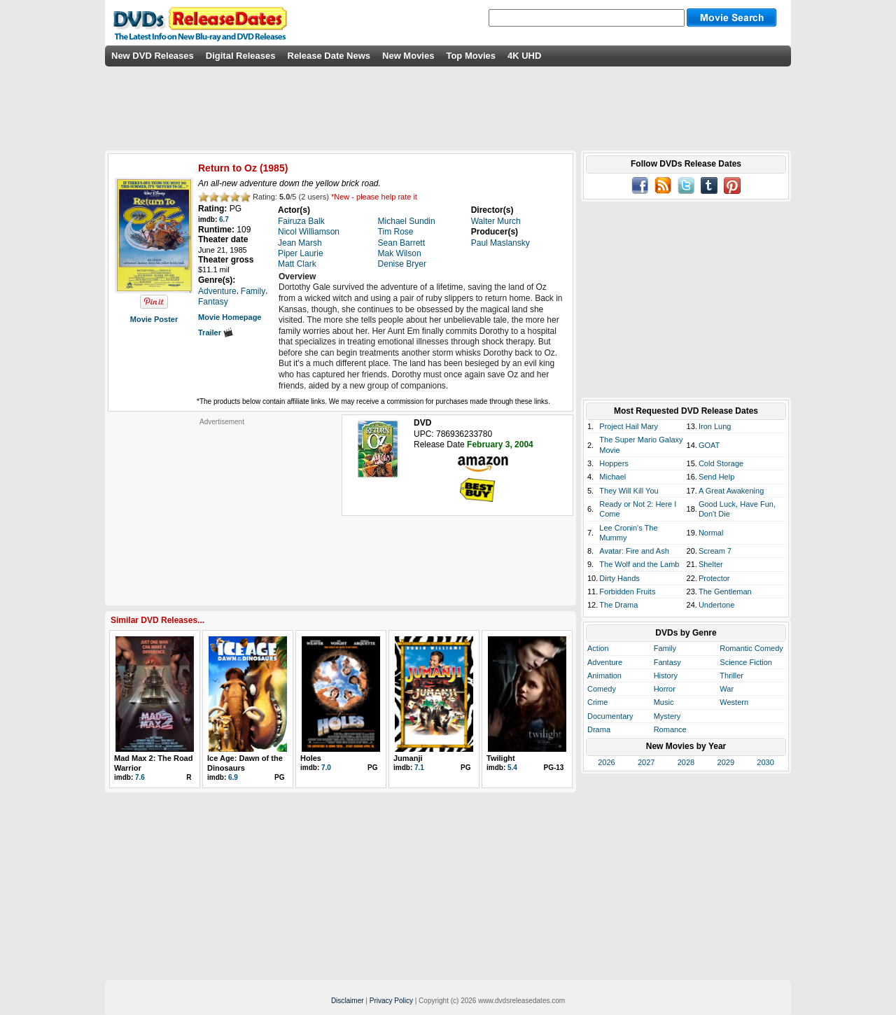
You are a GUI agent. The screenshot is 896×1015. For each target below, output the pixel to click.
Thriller (731, 675)
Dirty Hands (619, 578)
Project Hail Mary (628, 426)
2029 (726, 762)
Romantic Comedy (751, 648)
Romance (670, 729)
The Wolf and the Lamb (639, 564)
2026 (606, 762)
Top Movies (471, 55)
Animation (604, 675)
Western (734, 702)
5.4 (512, 767)
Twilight (500, 758)
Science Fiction (746, 662)
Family (665, 648)
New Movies (408, 55)
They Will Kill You (628, 490)
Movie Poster (154, 319)
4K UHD (524, 55)
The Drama (618, 605)
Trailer (215, 332)
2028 (686, 762)
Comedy (601, 689)
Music (664, 702)
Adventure (604, 662)
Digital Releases (241, 55)
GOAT (709, 445)
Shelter (711, 564)
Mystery (667, 716)
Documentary (610, 716)
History (666, 675)
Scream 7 (715, 551)
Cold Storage (721, 463)
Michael (612, 476)
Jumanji (408, 758)
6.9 (233, 777)
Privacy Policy (391, 1000)
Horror (665, 689)
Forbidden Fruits (627, 591)
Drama (598, 729)
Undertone (716, 605)
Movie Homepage (229, 317)
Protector (714, 578)
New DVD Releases (152, 55)
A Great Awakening (731, 490)
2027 (646, 762)
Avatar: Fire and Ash (633, 551)
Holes (310, 758)
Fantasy (667, 662)
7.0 (326, 767)
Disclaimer (347, 1000)
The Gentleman (725, 591)
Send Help (716, 476)
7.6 (140, 777)
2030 (765, 762)
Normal (711, 532)
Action (598, 648)
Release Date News (329, 55)
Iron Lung (715, 426)
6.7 (224, 219)
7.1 (419, 767)
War (727, 689)
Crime (597, 702)
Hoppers (614, 463)
